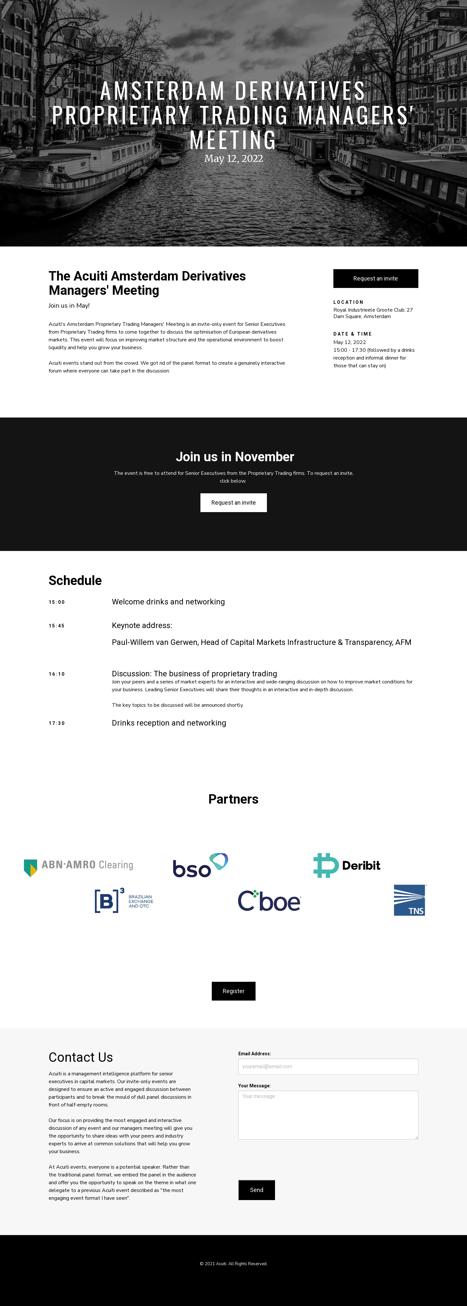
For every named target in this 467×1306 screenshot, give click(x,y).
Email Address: (254, 1053)
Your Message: (254, 1085)
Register (234, 991)
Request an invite (375, 278)
